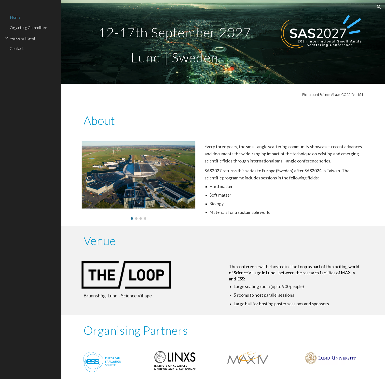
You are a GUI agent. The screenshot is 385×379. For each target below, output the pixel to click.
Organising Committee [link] (28, 27)
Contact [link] (17, 48)
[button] (379, 7)
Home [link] (15, 17)
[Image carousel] (138, 180)
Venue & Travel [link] (22, 38)
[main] (175, 42)
